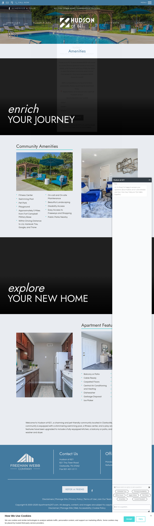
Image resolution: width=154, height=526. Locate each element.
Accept (129, 519)
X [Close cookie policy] (151, 516)
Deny (141, 519)
